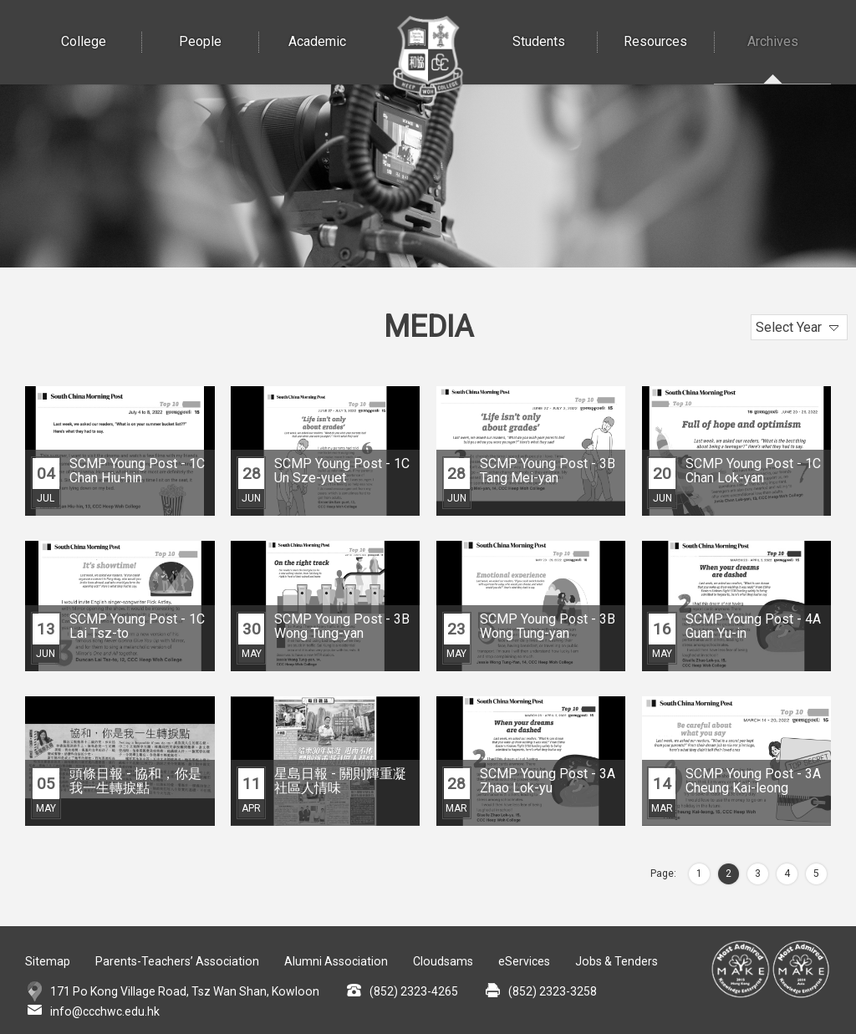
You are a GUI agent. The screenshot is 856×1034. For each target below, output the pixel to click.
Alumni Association (334, 961)
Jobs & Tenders (612, 961)
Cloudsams (439, 961)
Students (554, 24)
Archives (789, 24)
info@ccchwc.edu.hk (104, 1011)
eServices (520, 961)
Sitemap (47, 961)
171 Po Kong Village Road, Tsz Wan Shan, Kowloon (182, 991)
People (218, 24)
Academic (331, 24)
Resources (669, 24)
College (101, 24)
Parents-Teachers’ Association (176, 961)
